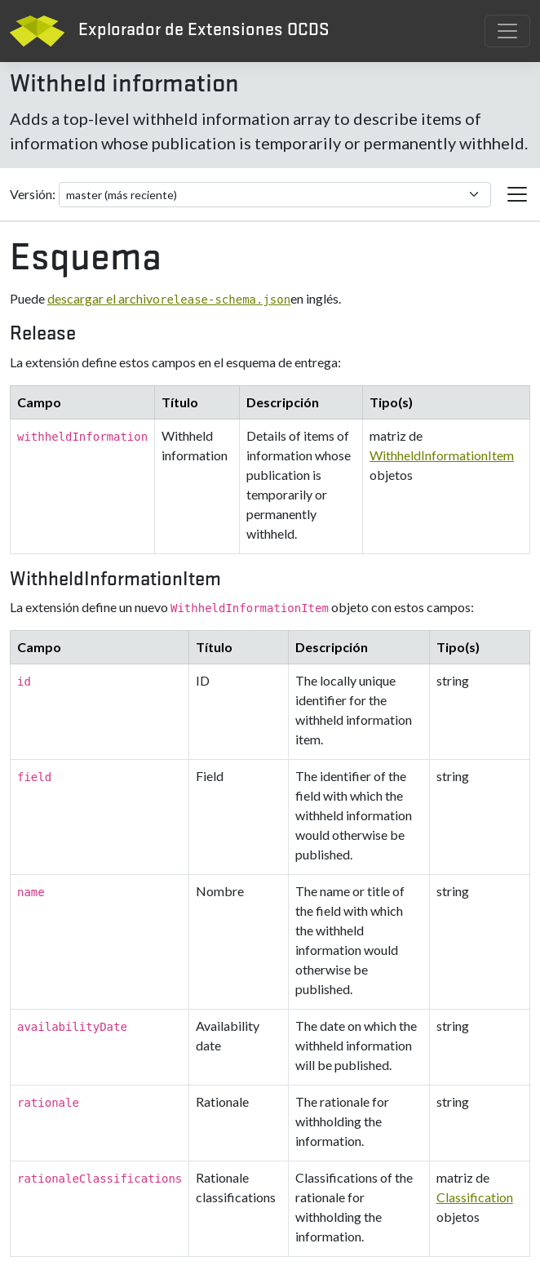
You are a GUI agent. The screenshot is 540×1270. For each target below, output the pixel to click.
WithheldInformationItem (442, 455)
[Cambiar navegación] (507, 31)
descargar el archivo (168, 298)
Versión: (32, 194)
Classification (474, 1197)
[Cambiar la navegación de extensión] (517, 194)
